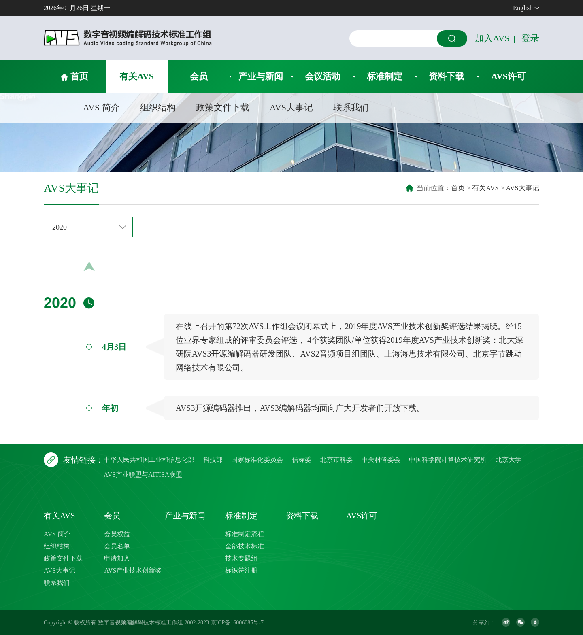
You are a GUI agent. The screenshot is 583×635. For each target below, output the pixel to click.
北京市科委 (336, 459)
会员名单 (117, 546)
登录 (530, 38)
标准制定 (384, 76)
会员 (199, 76)
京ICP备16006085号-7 (237, 623)
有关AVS (136, 76)
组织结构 (158, 107)
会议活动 (322, 76)
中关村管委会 (381, 459)
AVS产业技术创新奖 (133, 570)
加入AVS (492, 38)
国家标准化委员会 (257, 459)
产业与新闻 (260, 76)
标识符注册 (241, 570)
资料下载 (446, 76)
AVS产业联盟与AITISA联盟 (143, 474)
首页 (79, 76)
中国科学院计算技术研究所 (448, 459)
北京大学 (508, 459)
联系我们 (351, 107)
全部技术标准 (244, 546)
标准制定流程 (244, 534)
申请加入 (117, 558)
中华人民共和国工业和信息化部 (149, 459)
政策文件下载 (222, 107)
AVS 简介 (101, 107)
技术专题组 (241, 558)
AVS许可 (508, 76)
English (523, 7)
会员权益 (117, 534)
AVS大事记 (291, 107)
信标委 (301, 459)
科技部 (213, 459)
